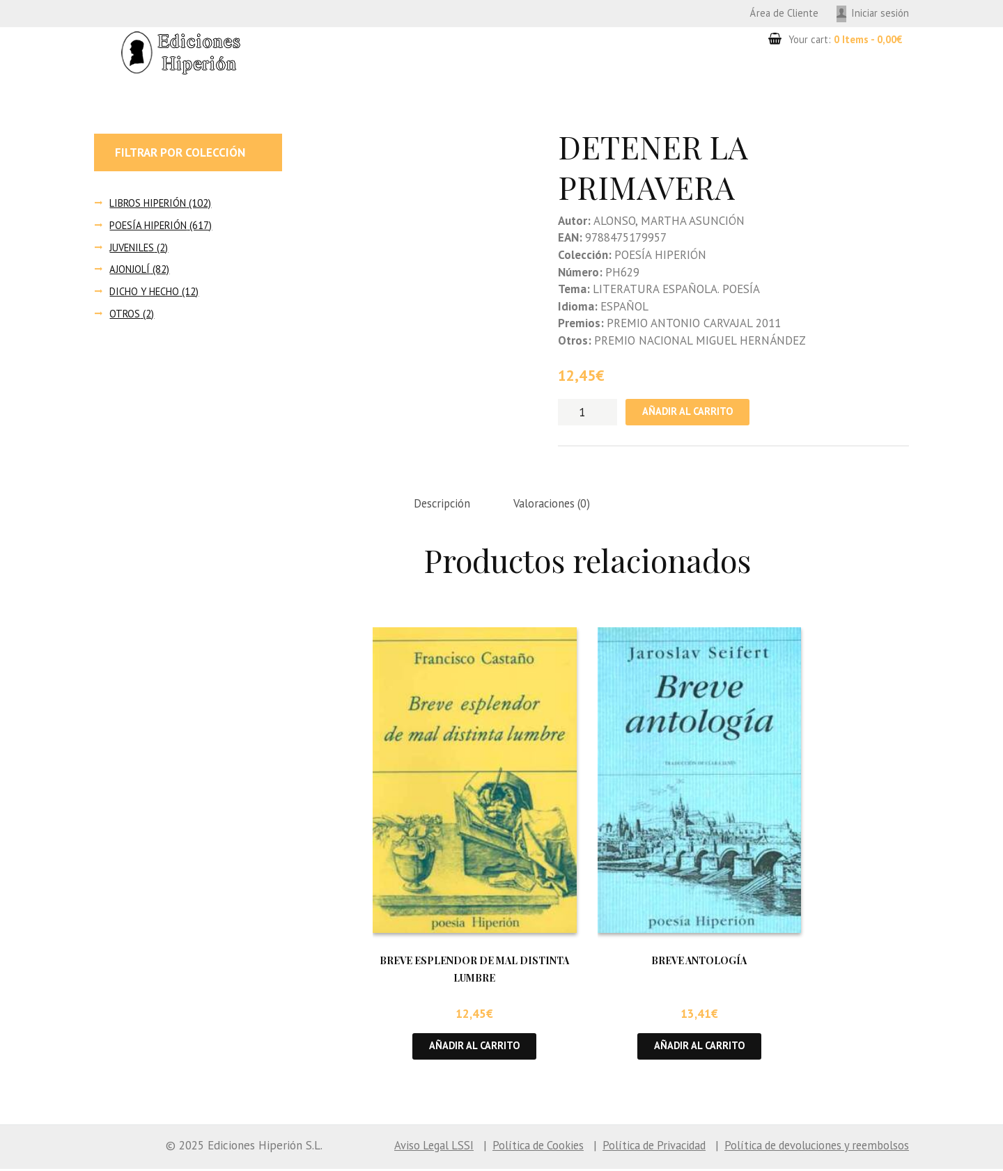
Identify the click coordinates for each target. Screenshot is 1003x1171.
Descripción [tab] (443, 504)
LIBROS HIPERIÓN (148, 203)
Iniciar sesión (879, 12)
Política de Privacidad (641, 1147)
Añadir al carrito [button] (474, 1048)
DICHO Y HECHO (144, 291)
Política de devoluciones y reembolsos (812, 1147)
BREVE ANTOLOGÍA (699, 961)
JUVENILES (132, 247)
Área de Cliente (782, 12)
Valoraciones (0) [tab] (557, 504)
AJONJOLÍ (129, 269)
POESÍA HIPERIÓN (149, 225)
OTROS (125, 313)
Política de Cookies (520, 1147)
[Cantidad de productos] (587, 412)
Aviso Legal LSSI (412, 1147)
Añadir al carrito (689, 412)
